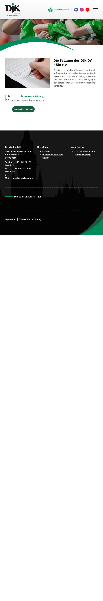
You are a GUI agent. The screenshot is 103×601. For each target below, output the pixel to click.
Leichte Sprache (61, 9)
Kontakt (46, 151)
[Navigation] (94, 8)
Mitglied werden (83, 154)
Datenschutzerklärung (30, 219)
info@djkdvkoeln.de (23, 178)
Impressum (10, 219)
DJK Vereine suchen (85, 151)
